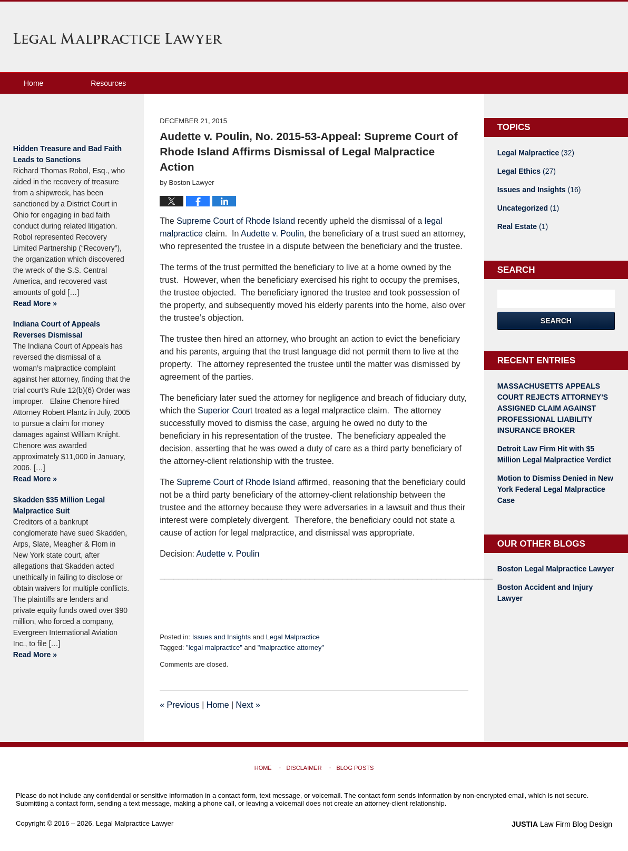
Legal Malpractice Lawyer (117, 38)
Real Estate (522, 226)
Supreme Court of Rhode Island (235, 220)
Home (33, 83)
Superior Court (225, 410)
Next (248, 704)
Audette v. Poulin (272, 233)
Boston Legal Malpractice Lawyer (555, 569)
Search (556, 320)
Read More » (35, 303)
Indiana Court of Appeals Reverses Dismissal (56, 329)
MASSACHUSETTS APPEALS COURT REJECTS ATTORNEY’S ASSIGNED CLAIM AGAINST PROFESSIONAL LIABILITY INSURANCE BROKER (553, 408)
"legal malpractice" (214, 647)
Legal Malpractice (293, 637)
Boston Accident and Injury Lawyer (545, 592)
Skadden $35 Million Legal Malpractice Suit (59, 505)
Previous (180, 704)
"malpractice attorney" (291, 647)
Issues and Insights (221, 637)
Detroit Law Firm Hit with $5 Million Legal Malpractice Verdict (554, 454)
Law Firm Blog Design (562, 824)
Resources (108, 83)
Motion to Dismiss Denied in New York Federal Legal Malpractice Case (555, 489)
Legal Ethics (526, 171)
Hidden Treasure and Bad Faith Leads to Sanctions (67, 154)
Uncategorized (528, 208)
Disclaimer (303, 768)
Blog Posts (355, 768)
